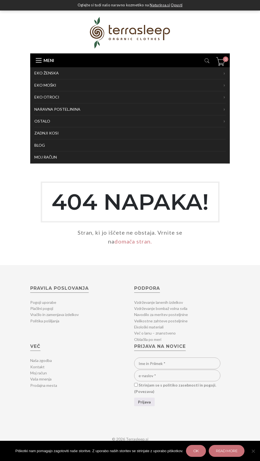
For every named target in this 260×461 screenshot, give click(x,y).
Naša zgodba (41, 360)
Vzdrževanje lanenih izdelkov (158, 302)
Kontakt (37, 366)
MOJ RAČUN (45, 157)
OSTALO (130, 121)
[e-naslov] (177, 375)
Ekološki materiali (149, 327)
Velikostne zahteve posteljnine (161, 320)
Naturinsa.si (160, 5)
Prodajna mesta (43, 385)
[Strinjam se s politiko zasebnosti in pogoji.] (136, 385)
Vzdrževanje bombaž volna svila (160, 308)
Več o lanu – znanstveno (155, 333)
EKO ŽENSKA (130, 73)
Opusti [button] (176, 5)
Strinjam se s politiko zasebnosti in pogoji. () (175, 388)
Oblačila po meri (147, 339)
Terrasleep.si (137, 439)
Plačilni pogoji (41, 308)
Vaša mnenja (41, 379)
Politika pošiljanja (44, 320)
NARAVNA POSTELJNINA (130, 109)
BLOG (39, 145)
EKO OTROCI (130, 97)
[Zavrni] (253, 451)
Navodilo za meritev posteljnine (161, 314)
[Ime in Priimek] (177, 363)
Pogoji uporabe (43, 302)
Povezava (144, 391)
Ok (196, 451)
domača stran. (133, 241)
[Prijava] (144, 402)
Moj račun (38, 373)
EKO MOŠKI (130, 85)
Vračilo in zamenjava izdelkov (54, 314)
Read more (226, 451)
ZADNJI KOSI (46, 133)
